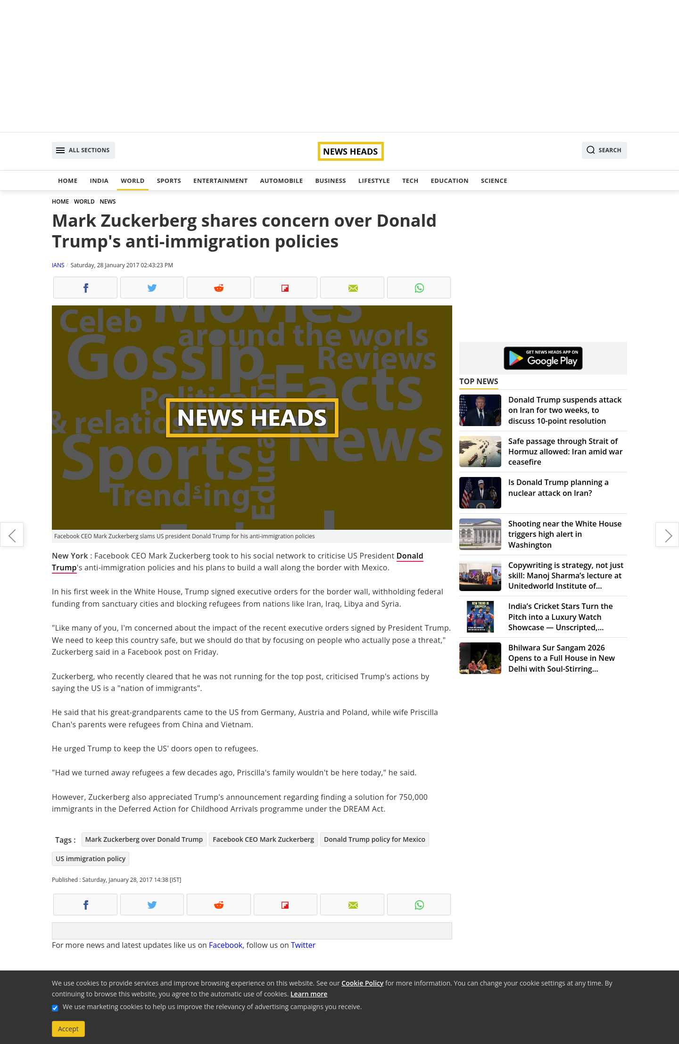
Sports (169, 180)
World (132, 180)
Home (67, 180)
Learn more (308, 993)
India (99, 180)
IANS (58, 265)
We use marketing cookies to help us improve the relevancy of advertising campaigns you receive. (212, 1006)
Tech (410, 180)
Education (450, 180)
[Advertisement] (339, 66)
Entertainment (220, 180)
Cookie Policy (362, 982)
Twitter (303, 945)
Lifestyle (374, 180)
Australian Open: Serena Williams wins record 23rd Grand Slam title (667, 534)
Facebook (225, 945)
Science (494, 180)
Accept (68, 1028)
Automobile (281, 180)
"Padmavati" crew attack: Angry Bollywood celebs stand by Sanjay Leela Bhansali (12, 534)
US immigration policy (90, 858)
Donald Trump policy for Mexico (374, 839)
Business (330, 180)
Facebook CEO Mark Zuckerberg (263, 839)
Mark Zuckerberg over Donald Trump (144, 839)
